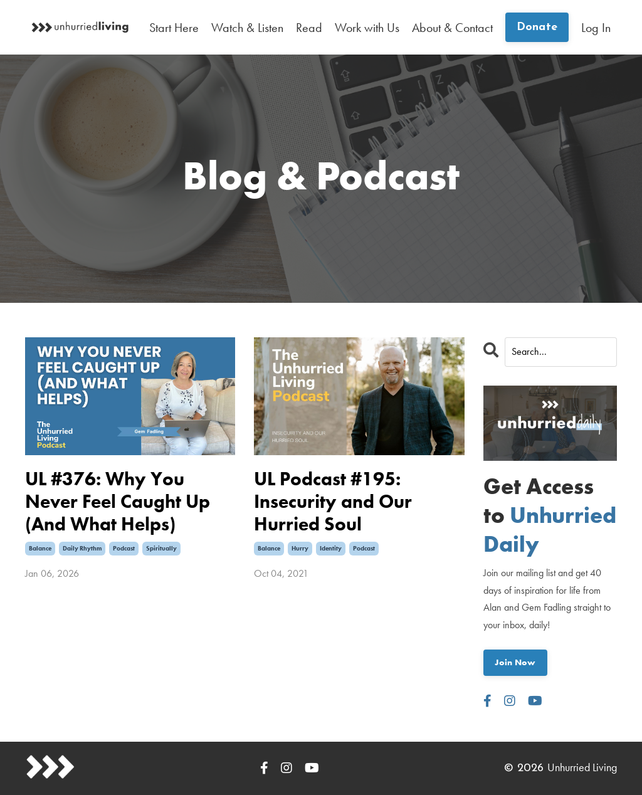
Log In (596, 27)
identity (331, 548)
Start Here (174, 27)
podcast (124, 548)
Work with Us (367, 27)
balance (40, 548)
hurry (300, 548)
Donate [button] (537, 27)
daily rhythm (82, 548)
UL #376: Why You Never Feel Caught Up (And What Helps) (117, 501)
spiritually (161, 548)
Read (309, 27)
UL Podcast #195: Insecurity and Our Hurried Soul (333, 501)
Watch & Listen (247, 27)
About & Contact (452, 27)
